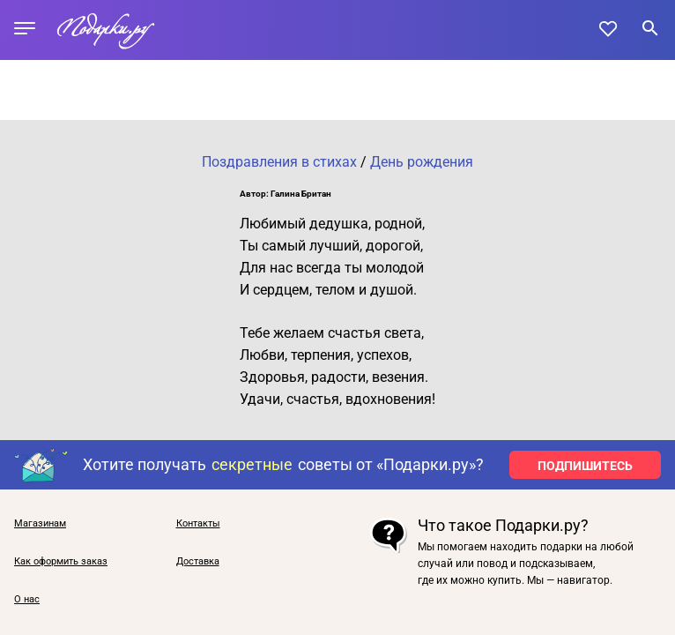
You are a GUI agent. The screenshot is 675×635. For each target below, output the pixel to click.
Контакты (198, 523)
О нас (27, 599)
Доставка (197, 561)
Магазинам (40, 523)
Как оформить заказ (61, 561)
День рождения (421, 161)
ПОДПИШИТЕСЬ (585, 466)
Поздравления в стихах (279, 161)
